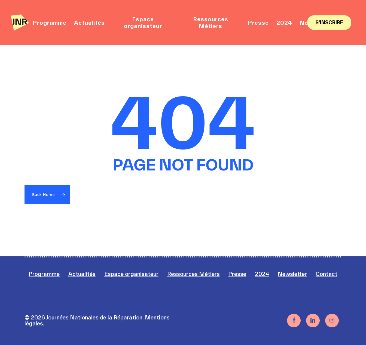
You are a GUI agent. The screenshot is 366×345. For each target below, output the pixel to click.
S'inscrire (329, 22)
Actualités (82, 274)
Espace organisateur (131, 274)
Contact (326, 274)
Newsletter (292, 274)
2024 (262, 274)
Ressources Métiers (193, 274)
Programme (44, 274)
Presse (237, 274)
